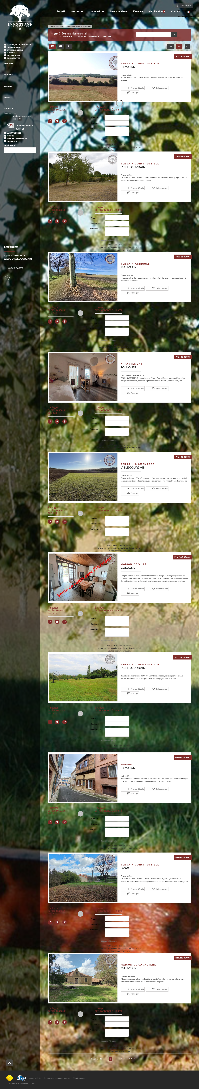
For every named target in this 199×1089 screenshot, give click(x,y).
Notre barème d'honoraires (19, 1083)
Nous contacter (15, 268)
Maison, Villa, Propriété (19, 45)
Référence (9, 145)
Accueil (56, 11)
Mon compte (186, 5)
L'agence (137, 11)
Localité (8, 108)
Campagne (12, 141)
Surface (8, 75)
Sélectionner (152, 88)
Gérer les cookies (79, 1078)
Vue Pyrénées (14, 133)
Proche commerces (17, 138)
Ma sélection (157, 11)
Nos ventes (73, 11)
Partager (169, 88)
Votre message (95, 129)
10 (135, 1059)
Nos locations (93, 11)
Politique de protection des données (57, 1078)
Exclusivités (13, 58)
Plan (33, 1083)
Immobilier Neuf (15, 50)
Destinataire (95, 123)
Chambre (8, 63)
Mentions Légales (35, 1078)
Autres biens (13, 55)
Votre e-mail (95, 118)
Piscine (10, 136)
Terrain (11, 53)
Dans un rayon (9, 113)
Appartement (14, 47)
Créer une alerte (116, 11)
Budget (8, 98)
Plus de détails (132, 88)
